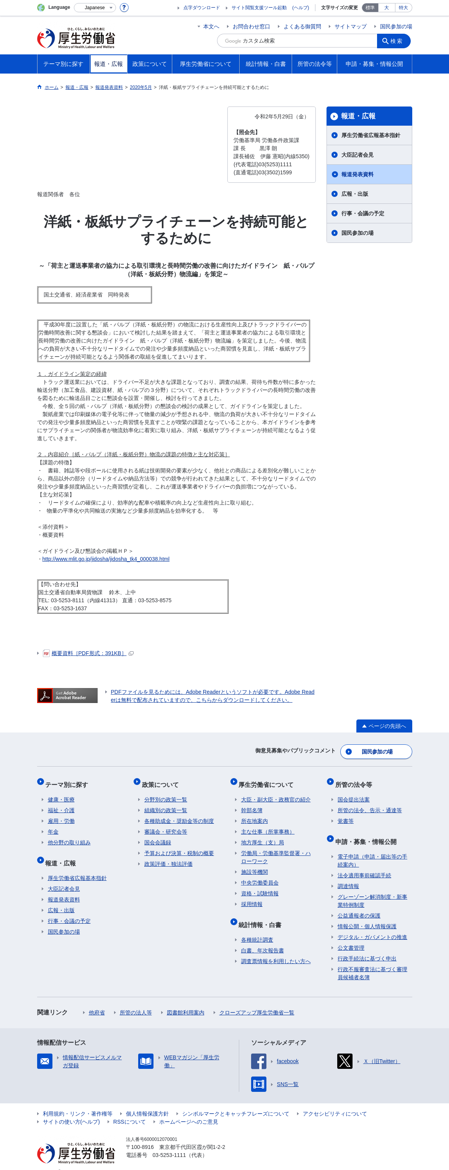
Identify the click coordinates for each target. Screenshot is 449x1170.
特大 (403, 7)
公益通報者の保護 (359, 904)
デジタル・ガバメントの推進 (372, 925)
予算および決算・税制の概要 (179, 846)
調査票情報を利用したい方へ (276, 949)
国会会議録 (157, 835)
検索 (398, 41)
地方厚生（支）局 (262, 835)
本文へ (211, 26)
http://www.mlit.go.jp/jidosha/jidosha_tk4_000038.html (106, 559)
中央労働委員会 (260, 876)
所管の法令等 (356, 780)
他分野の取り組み (69, 835)
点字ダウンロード (201, 7)
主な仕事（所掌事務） (268, 825)
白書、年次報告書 (262, 939)
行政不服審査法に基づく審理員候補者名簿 (372, 961)
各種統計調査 (257, 928)
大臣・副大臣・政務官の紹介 (276, 793)
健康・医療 (61, 793)
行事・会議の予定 (362, 213)
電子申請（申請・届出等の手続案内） (372, 849)
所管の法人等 (136, 1001)
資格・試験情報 (260, 886)
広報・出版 (354, 194)
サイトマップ (351, 26)
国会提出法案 (354, 793)
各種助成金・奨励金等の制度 (179, 814)
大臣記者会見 (357, 155)
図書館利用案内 (185, 1001)
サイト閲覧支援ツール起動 (259, 7)
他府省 (97, 1001)
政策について (162, 780)
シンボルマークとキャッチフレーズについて (235, 1102)
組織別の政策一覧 (165, 803)
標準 (370, 7)
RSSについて (129, 1110)
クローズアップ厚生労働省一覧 (256, 1001)
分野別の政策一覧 (165, 793)
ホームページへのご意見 (188, 1110)
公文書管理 (351, 936)
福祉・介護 (61, 803)
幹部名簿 (252, 803)
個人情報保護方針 (147, 1102)
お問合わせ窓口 (251, 26)
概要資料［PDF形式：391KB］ (88, 653)
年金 (53, 825)
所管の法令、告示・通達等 (370, 803)
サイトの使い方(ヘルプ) (71, 1110)
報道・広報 (358, 116)
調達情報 (348, 874)
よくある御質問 (302, 26)
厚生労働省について (268, 780)
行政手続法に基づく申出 (367, 947)
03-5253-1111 (169, 1143)
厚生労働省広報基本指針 (370, 135)
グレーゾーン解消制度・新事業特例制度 (372, 889)
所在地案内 (254, 814)
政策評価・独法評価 (168, 857)
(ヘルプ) (300, 7)
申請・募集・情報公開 (368, 832)
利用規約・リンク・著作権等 (78, 1102)
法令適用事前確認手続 (364, 863)
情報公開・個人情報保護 (367, 914)
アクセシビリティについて (335, 1102)
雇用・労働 (61, 814)
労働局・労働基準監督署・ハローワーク (276, 850)
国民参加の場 (396, 26)
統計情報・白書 (262, 915)
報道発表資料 (357, 174)
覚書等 (346, 814)
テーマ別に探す (69, 780)
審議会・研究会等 (165, 825)
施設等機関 (254, 865)
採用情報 (252, 897)
